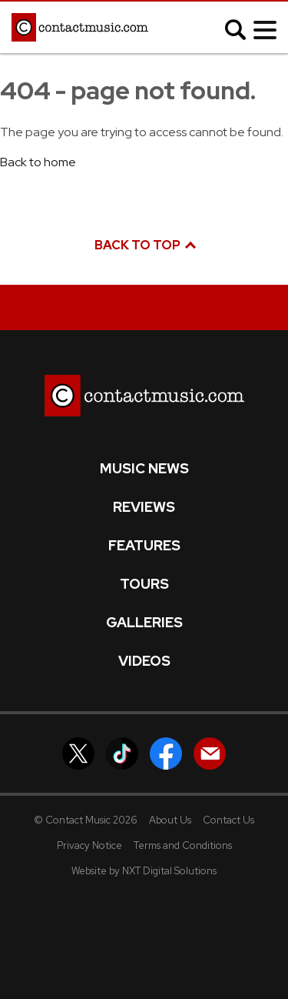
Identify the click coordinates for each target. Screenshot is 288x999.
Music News (144, 469)
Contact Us (228, 820)
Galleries (144, 623)
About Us (170, 820)
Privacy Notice (89, 845)
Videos (144, 661)
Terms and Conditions (183, 845)
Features (144, 546)
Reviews (144, 507)
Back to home (38, 162)
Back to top (144, 245)
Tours (144, 584)
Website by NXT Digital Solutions (144, 870)
